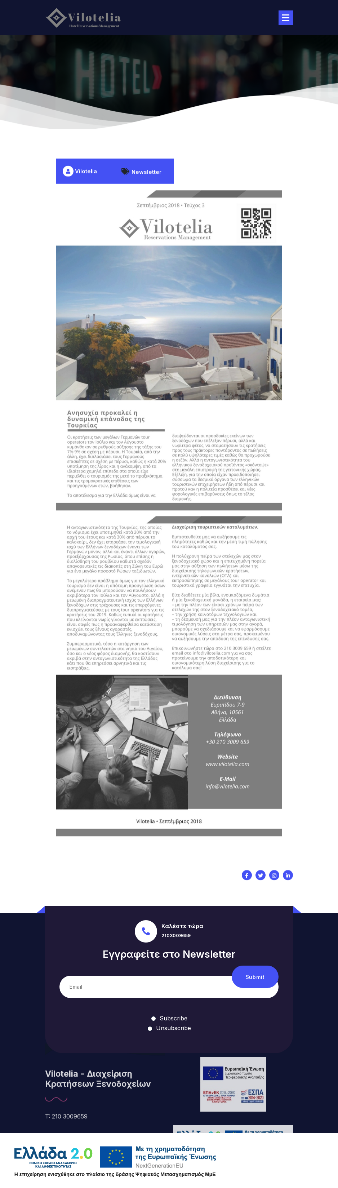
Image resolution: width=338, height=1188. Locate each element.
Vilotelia (80, 199)
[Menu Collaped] (286, 17)
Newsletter (146, 200)
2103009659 (176, 935)
